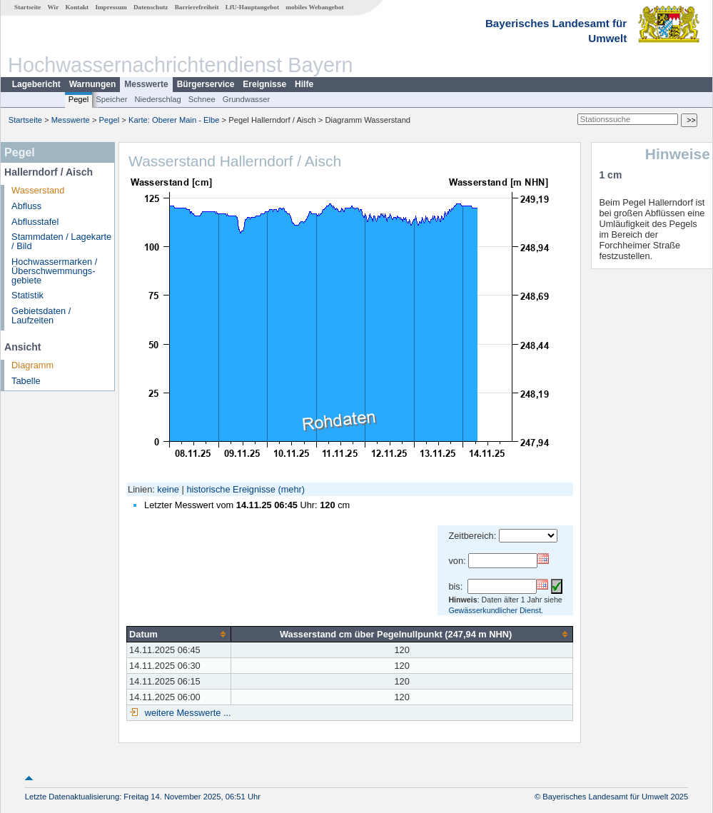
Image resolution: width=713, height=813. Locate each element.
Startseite (27, 7)
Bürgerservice (206, 84)
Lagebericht (36, 84)
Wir (53, 7)
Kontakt (77, 7)
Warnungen (92, 84)
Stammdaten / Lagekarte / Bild (61, 241)
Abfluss (26, 206)
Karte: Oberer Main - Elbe (173, 120)
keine (168, 489)
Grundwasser (246, 99)
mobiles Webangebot (314, 7)
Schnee (202, 99)
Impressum (110, 7)
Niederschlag (157, 99)
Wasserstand (37, 190)
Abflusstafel (35, 221)
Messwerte (146, 84)
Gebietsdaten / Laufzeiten (41, 315)
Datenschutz (150, 7)
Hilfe (304, 84)
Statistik (27, 295)
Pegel (79, 99)
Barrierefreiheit (197, 7)
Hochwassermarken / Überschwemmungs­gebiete (54, 271)
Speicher (111, 99)
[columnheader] (179, 634)
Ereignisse (264, 84)
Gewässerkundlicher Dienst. (495, 610)
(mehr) (291, 489)
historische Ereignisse (230, 489)
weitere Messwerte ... (186, 712)
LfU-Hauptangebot (252, 7)
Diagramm (32, 365)
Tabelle (26, 380)
